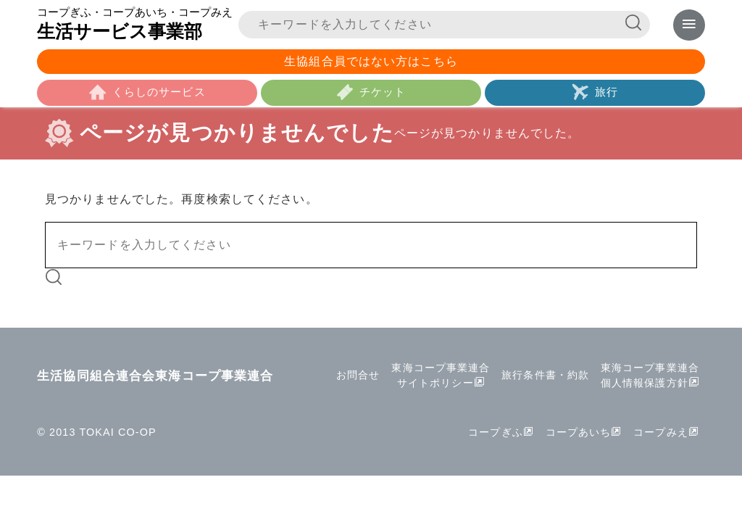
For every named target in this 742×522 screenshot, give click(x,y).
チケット (382, 94)
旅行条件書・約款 (545, 378)
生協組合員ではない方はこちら (371, 63)
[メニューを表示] (689, 25)
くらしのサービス (159, 94)
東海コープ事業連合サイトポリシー (440, 378)
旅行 (606, 94)
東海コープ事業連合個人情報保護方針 (650, 378)
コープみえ (660, 436)
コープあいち (578, 436)
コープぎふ (494, 436)
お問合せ (357, 378)
